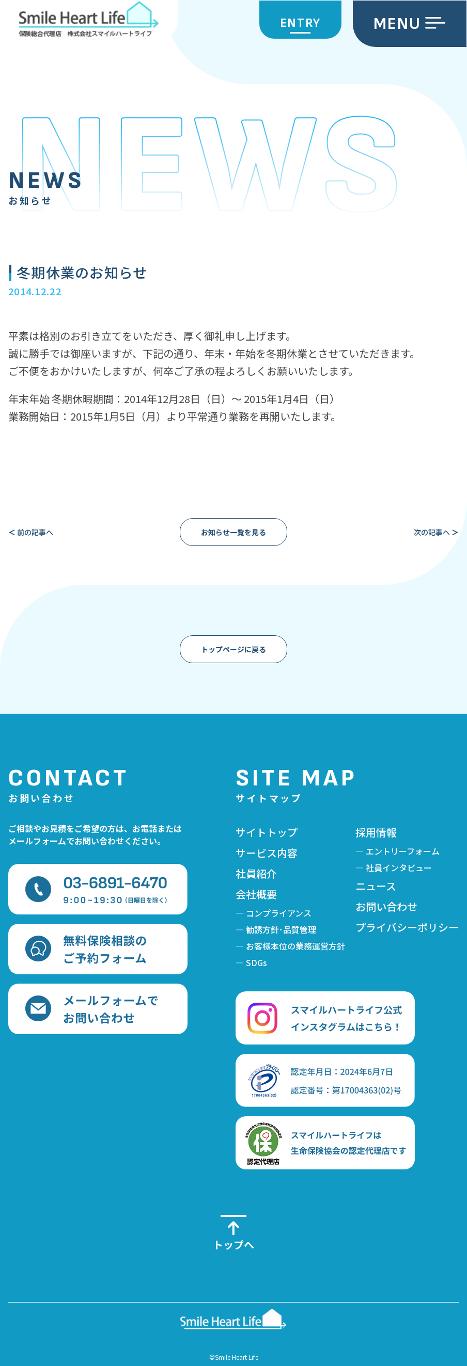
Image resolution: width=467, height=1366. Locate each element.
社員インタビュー (399, 867)
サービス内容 (267, 852)
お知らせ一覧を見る (233, 532)
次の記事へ (436, 532)
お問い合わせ (386, 906)
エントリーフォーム (403, 851)
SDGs (256, 962)
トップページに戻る (233, 649)
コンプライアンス (279, 913)
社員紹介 (256, 873)
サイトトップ (267, 832)
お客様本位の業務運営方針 (295, 946)
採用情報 (376, 832)
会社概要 (256, 894)
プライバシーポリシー (407, 927)
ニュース (375, 885)
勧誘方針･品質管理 (281, 929)
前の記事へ (30, 532)
